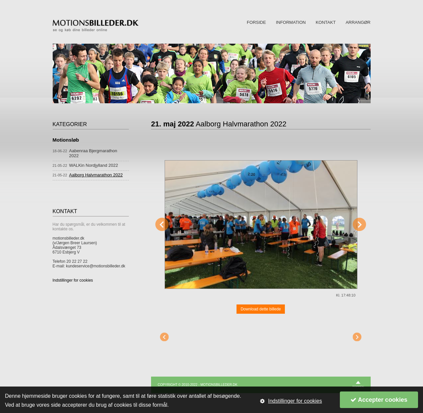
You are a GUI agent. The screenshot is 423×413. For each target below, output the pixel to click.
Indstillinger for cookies (73, 280)
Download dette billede (260, 309)
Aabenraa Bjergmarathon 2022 (93, 153)
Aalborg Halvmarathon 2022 (96, 174)
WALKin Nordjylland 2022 (93, 165)
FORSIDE (256, 22)
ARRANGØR (357, 22)
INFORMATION (291, 22)
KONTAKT (326, 22)
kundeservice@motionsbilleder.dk (95, 266)
